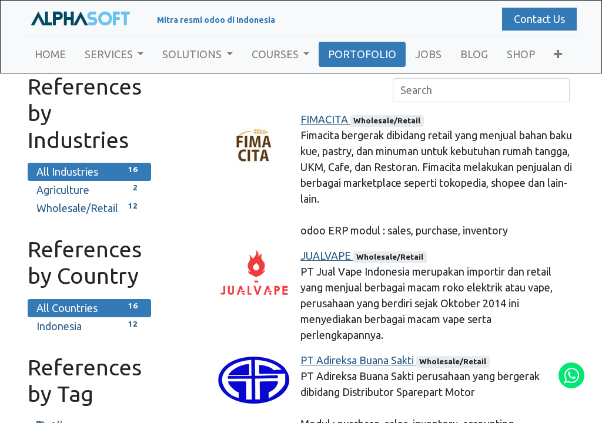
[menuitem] (53, 54)
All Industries (89, 170)
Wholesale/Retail (89, 207)
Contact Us (537, 19)
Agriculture (89, 189)
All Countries (89, 307)
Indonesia (89, 325)
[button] (560, 54)
